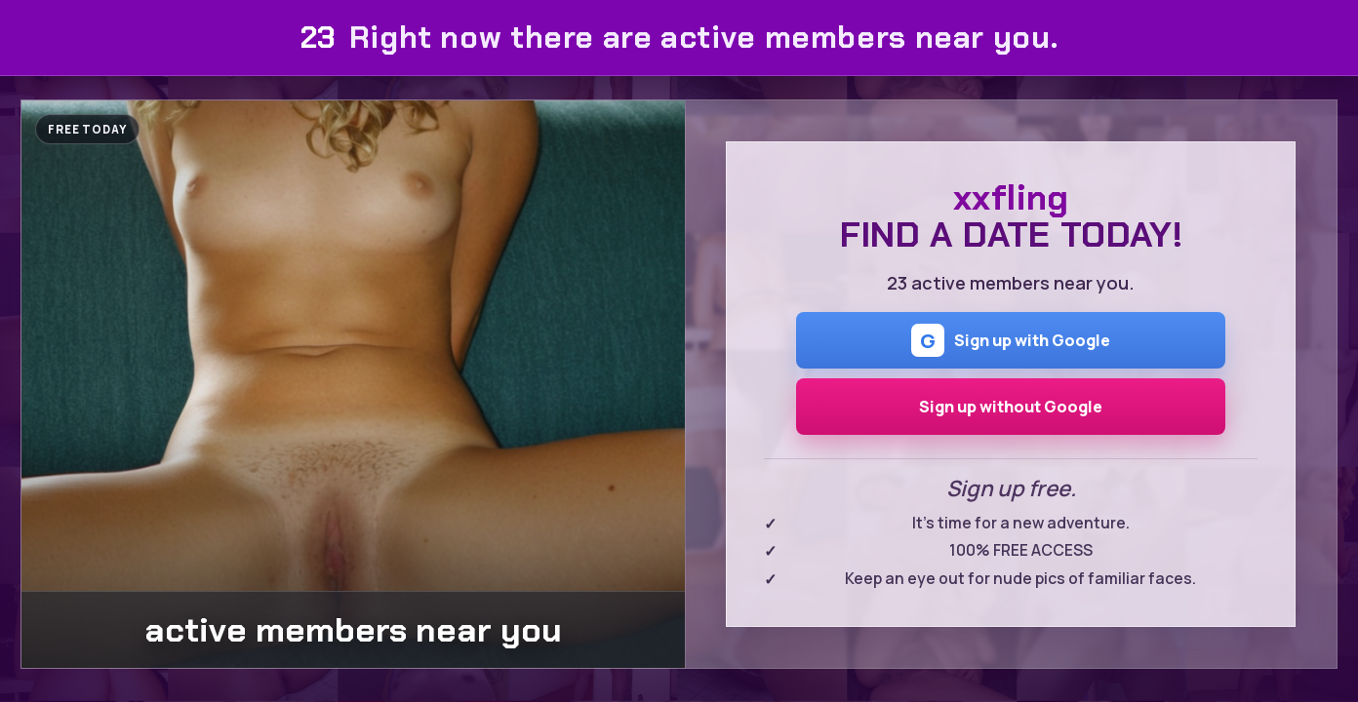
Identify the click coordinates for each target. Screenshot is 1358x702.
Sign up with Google (1010, 340)
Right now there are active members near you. (679, 38)
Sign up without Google (1010, 406)
